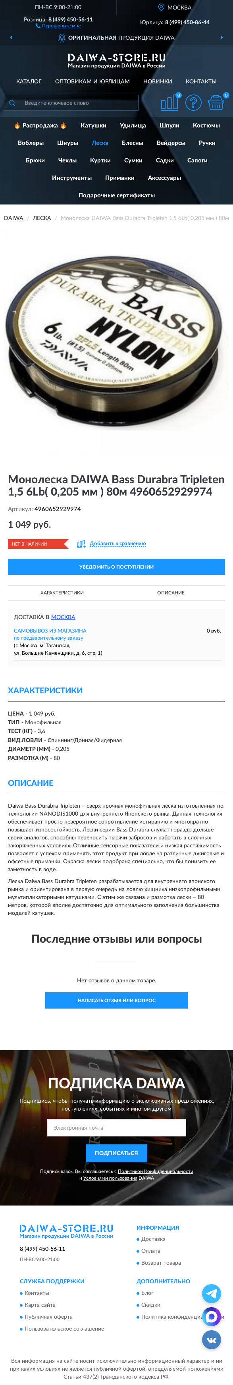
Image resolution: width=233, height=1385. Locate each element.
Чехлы (67, 161)
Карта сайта (40, 1305)
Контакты (201, 82)
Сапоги (197, 161)
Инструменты (72, 178)
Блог (147, 1293)
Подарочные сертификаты (117, 196)
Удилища (133, 126)
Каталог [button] (29, 82)
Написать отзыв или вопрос (117, 1000)
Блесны (132, 143)
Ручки (207, 143)
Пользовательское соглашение (64, 1329)
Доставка (153, 1239)
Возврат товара (161, 1263)
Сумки (133, 161)
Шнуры (67, 143)
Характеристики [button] (62, 592)
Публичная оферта (49, 1317)
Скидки (150, 1305)
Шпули (169, 126)
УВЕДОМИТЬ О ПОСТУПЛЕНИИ (116, 567)
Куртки (100, 161)
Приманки (120, 178)
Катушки (93, 126)
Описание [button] (171, 592)
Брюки (35, 161)
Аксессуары (164, 178)
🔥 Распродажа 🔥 (40, 126)
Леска (100, 143)
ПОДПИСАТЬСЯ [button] (116, 1153)
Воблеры (31, 143)
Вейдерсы (171, 143)
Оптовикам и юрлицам (92, 82)
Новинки (157, 82)
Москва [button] (63, 617)
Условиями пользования (110, 1178)
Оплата (150, 1251)
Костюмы (206, 126)
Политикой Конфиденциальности (155, 1171)
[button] (58, 25)
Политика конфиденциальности (182, 1317)
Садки (165, 161)
